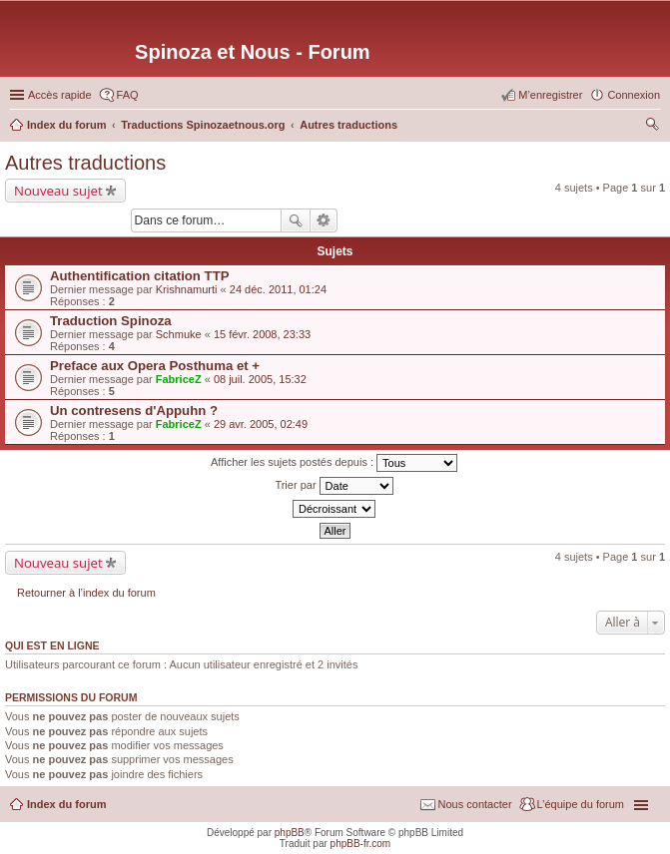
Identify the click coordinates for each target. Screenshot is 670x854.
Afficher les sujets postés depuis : (334, 463)
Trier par (333, 486)
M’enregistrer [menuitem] (550, 95)
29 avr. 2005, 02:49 (261, 424)
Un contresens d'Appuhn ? (134, 410)
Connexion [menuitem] (633, 95)
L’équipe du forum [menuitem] (580, 804)
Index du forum (66, 804)
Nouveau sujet (58, 191)
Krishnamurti (187, 289)
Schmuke (179, 334)
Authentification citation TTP (140, 275)
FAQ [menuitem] (128, 95)
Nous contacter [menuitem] (475, 804)
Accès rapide (60, 95)
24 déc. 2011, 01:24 (278, 289)
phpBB (290, 832)
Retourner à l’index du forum (86, 593)
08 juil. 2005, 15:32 (260, 379)
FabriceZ (179, 379)
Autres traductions (85, 163)
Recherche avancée (324, 220)
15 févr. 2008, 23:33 (262, 334)
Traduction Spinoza (111, 320)
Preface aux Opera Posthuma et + (155, 365)
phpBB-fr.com (361, 843)
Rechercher (296, 220)
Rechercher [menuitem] (652, 127)
